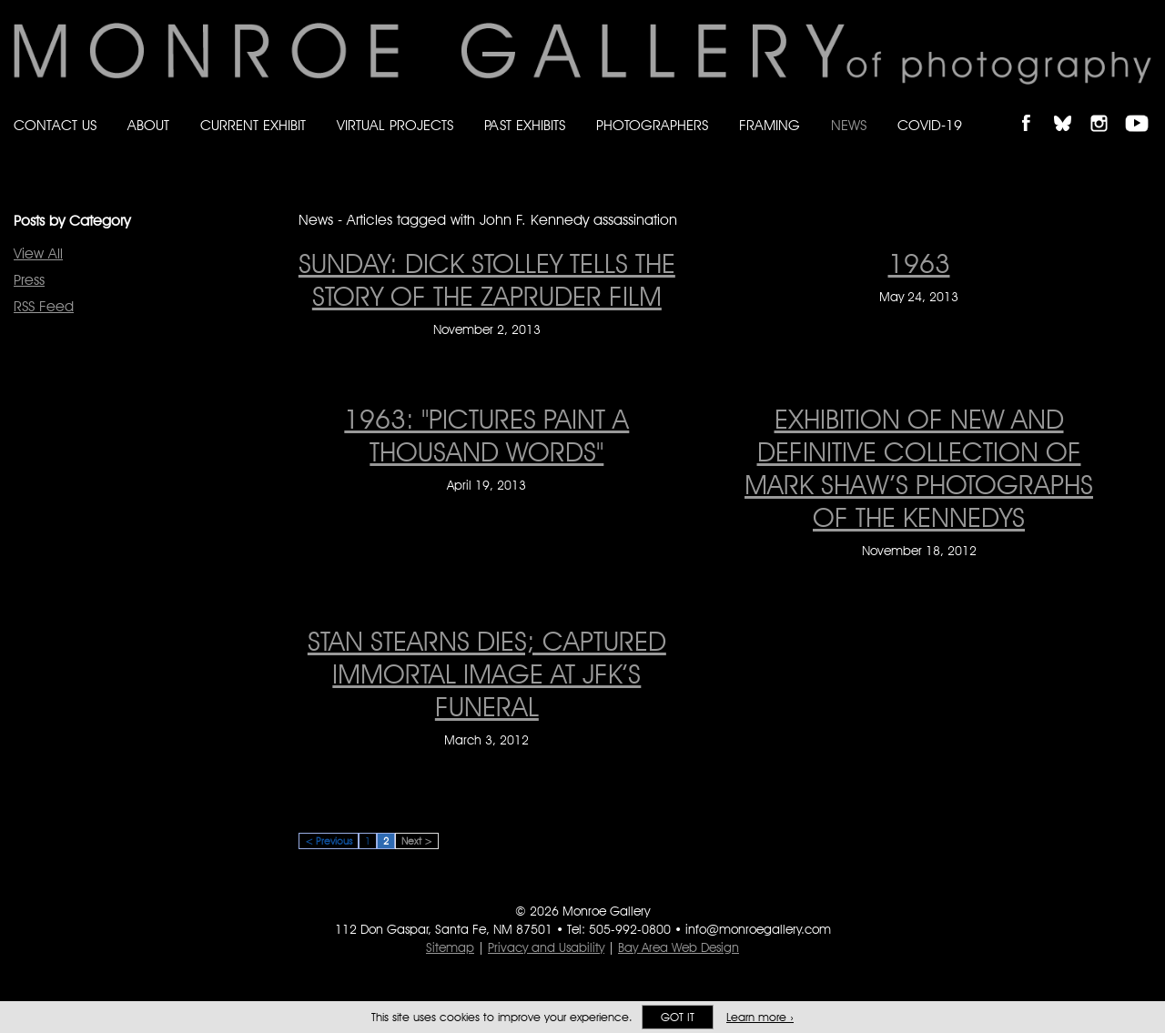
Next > (416, 841)
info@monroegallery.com (758, 929)
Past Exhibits (524, 125)
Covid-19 (929, 125)
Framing (769, 125)
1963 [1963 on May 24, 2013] (919, 263)
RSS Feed (44, 306)
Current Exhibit (253, 125)
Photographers (652, 125)
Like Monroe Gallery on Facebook (1034, 107)
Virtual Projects (395, 125)
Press (29, 280)
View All (38, 253)
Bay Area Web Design (678, 947)
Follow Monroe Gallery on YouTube (1143, 107)
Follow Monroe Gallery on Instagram (1107, 107)
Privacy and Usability (546, 947)
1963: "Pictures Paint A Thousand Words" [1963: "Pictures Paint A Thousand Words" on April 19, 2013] (486, 435)
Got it (677, 1017)
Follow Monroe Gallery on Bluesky (1071, 107)
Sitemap (450, 947)
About (148, 125)
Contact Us (55, 125)
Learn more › (760, 1017)
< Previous (328, 841)
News (848, 125)
